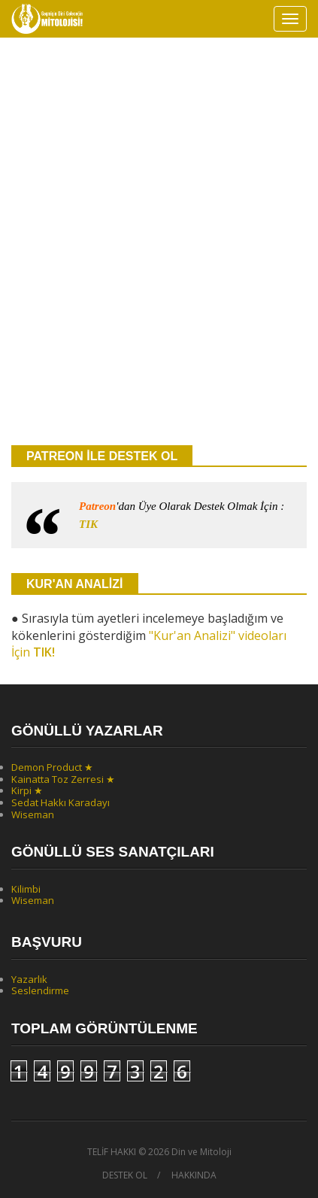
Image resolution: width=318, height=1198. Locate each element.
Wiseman (32, 814)
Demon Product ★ (52, 767)
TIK (88, 524)
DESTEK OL (124, 1175)
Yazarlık (29, 979)
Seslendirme (40, 990)
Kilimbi (26, 889)
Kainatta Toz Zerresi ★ (63, 779)
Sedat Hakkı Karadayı (60, 802)
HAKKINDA (194, 1175)
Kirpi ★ (27, 790)
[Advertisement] (159, 261)
